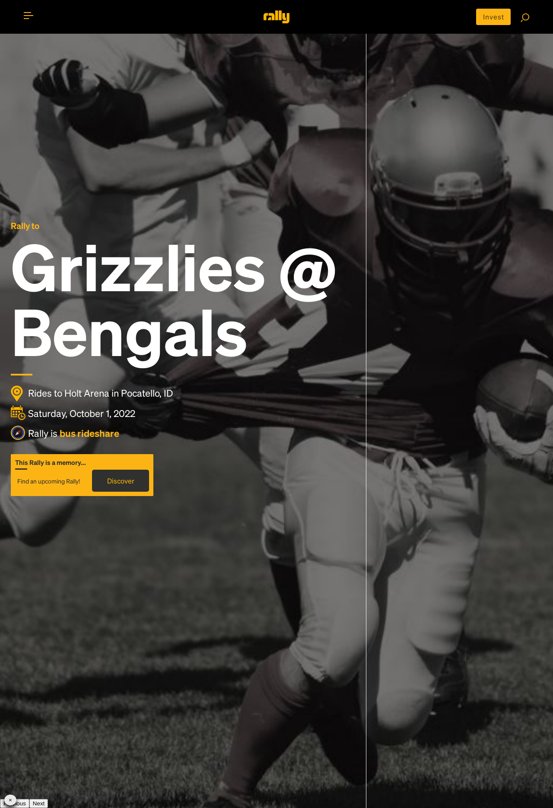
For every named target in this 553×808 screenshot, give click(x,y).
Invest (493, 16)
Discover (120, 480)
